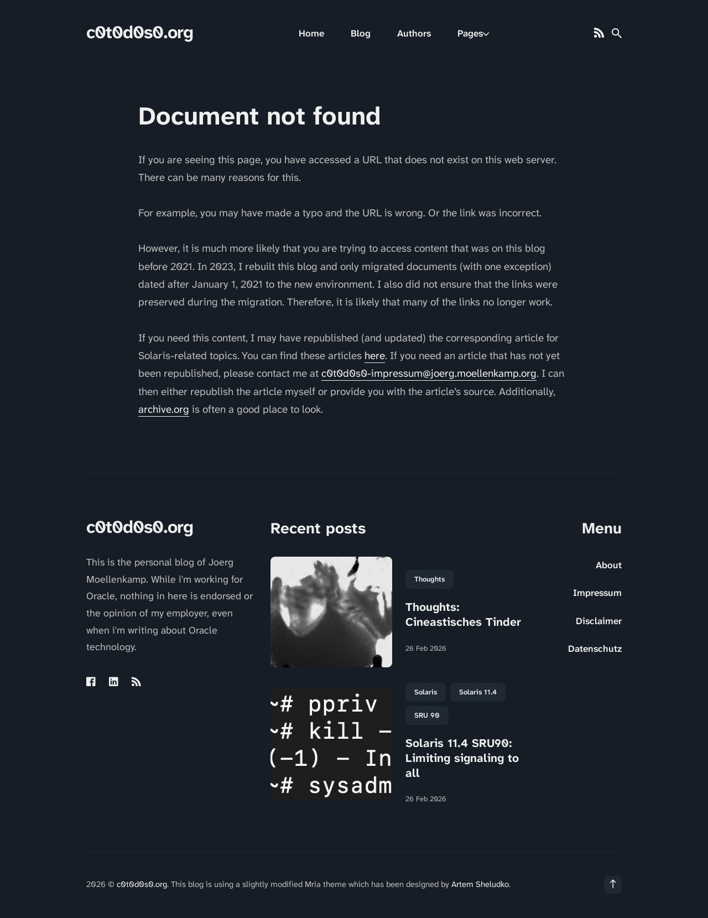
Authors (414, 33)
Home (311, 33)
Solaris (425, 692)
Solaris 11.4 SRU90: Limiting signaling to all (462, 758)
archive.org (163, 409)
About (609, 565)
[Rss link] (599, 33)
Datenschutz (595, 648)
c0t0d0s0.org (139, 32)
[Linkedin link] (114, 681)
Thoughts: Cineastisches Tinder (463, 614)
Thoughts (429, 579)
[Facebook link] (92, 681)
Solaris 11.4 (478, 692)
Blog (361, 33)
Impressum (597, 593)
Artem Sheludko (480, 884)
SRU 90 (427, 715)
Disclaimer (599, 621)
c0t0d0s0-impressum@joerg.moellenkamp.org (429, 373)
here (375, 355)
